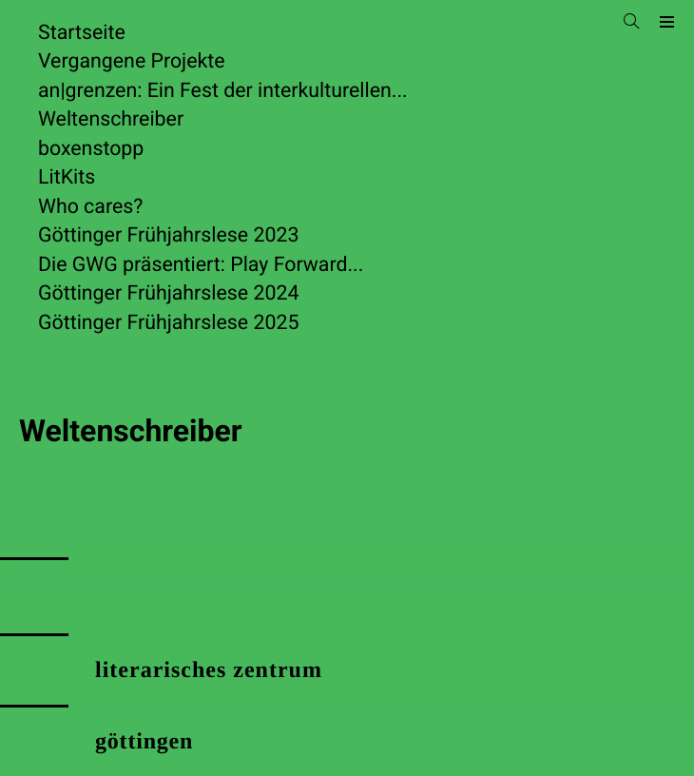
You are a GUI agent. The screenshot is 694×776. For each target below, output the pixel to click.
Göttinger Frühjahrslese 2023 (168, 235)
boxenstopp (91, 149)
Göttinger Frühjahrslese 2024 (168, 293)
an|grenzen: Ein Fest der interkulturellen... (223, 91)
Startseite (81, 33)
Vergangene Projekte (131, 61)
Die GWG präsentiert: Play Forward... (200, 265)
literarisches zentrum (208, 670)
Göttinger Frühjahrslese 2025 (168, 323)
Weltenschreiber (110, 119)
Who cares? (90, 207)
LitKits (66, 177)
